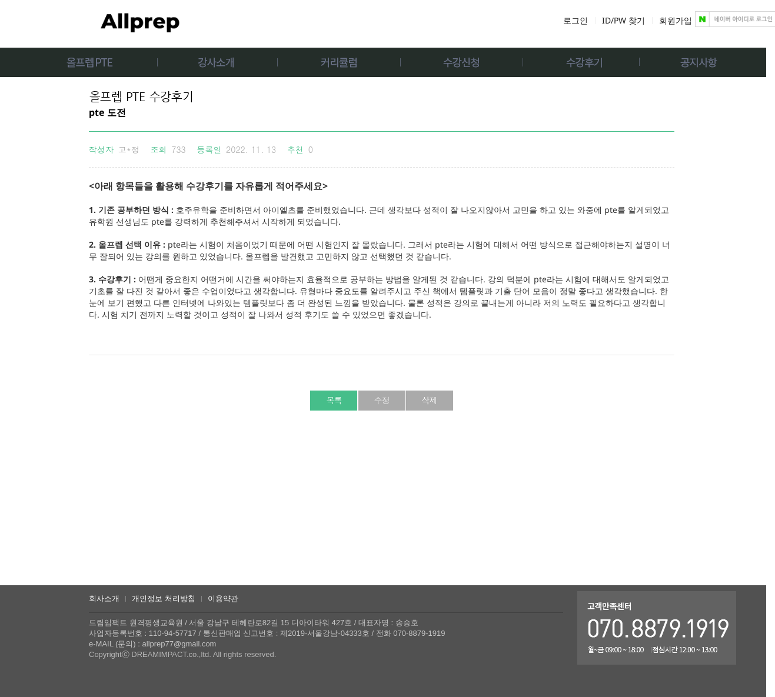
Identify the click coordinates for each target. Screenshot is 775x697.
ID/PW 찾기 (623, 20)
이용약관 (223, 598)
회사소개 (104, 598)
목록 (333, 400)
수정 (382, 400)
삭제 (429, 400)
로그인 (575, 20)
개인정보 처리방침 (163, 598)
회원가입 (675, 20)
